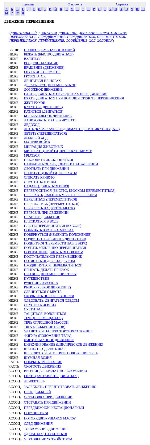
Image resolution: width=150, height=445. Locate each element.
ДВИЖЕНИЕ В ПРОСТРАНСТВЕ (103, 33)
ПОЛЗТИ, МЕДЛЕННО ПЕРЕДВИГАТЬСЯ (55, 248)
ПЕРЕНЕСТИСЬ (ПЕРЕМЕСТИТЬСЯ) (51, 204)
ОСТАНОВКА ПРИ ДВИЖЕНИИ (48, 397)
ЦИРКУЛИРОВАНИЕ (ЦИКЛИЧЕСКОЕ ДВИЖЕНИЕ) (63, 344)
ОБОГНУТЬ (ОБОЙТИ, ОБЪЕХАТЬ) (50, 173)
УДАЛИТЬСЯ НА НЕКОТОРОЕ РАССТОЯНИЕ (58, 331)
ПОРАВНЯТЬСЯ (36, 413)
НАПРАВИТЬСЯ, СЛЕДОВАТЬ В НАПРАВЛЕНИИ (61, 164)
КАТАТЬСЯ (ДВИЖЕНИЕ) (43, 107)
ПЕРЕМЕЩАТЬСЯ (23, 40)
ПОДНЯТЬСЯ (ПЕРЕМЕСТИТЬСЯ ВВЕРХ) (55, 243)
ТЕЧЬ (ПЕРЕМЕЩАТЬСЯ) (43, 318)
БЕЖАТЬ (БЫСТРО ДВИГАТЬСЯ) (49, 54)
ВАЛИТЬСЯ (33, 58)
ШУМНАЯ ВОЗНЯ (38, 357)
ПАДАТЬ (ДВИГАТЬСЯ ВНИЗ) (46, 186)
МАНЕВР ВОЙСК (37, 142)
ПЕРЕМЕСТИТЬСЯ (111, 37)
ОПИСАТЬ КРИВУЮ (39, 177)
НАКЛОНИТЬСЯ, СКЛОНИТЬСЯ (48, 160)
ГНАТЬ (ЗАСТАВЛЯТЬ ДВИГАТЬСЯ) (51, 376)
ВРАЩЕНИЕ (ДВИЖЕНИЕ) (44, 67)
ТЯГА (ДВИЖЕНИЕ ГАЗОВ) (44, 327)
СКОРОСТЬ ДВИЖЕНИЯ (42, 366)
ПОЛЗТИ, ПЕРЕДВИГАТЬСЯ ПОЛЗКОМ (53, 252)
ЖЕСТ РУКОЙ (34, 102)
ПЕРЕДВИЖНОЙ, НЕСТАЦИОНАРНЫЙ (54, 407)
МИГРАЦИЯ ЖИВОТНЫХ (43, 146)
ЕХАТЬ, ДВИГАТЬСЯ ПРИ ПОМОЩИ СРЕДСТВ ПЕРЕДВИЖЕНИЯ (74, 98)
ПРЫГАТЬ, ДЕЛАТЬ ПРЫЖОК (46, 269)
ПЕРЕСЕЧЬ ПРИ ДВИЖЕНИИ (46, 212)
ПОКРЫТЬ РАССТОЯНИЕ (43, 362)
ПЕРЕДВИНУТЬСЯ (81, 37)
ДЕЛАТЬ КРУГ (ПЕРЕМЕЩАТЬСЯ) (50, 85)
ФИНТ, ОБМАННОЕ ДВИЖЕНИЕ (49, 340)
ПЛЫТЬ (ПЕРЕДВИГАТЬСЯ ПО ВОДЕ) (53, 226)
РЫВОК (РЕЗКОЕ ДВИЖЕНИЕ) (47, 287)
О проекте (75, 4)
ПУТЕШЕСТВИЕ (36, 278)
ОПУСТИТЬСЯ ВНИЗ (40, 182)
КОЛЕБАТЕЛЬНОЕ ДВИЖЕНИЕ (48, 116)
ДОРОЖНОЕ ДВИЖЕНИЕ (43, 89)
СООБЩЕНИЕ (76, 40)
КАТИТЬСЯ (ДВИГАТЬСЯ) (43, 111)
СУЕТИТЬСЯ (33, 309)
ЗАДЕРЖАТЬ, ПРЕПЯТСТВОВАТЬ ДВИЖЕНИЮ (60, 386)
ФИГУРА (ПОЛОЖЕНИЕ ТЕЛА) (47, 335)
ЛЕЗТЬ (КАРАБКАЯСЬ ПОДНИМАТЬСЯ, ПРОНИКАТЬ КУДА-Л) (72, 129)
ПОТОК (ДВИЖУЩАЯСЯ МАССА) (50, 418)
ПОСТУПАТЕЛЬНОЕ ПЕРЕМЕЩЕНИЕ (53, 256)
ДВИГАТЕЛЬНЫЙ (24, 33)
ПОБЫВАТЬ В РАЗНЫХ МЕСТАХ (49, 230)
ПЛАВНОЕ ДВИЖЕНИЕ (42, 217)
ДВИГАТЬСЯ (47, 33)
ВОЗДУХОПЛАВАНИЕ (41, 63)
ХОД (92, 40)
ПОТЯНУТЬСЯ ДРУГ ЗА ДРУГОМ (49, 261)
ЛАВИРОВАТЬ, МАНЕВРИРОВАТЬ (50, 120)
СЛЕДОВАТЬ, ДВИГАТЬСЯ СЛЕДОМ (51, 300)
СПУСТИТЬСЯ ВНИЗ (40, 305)
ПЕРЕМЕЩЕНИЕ (51, 40)
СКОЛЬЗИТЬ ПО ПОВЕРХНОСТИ (49, 296)
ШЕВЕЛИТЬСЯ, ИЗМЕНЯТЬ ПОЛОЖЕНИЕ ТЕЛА (61, 353)
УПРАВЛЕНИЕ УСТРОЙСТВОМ (48, 439)
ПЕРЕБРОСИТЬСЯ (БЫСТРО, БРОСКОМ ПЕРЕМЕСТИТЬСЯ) (70, 190)
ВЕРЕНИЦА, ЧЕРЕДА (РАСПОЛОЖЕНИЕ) (55, 371)
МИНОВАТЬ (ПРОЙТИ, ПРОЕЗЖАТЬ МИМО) (58, 151)
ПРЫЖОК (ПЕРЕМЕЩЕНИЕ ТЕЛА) (50, 274)
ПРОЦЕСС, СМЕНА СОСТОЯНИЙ (49, 50)
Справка (122, 4)
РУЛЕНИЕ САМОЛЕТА (41, 283)
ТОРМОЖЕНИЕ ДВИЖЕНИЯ (45, 429)
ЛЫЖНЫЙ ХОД (36, 138)
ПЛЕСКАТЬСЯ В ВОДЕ (41, 221)
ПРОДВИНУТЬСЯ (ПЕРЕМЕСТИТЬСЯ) (53, 265)
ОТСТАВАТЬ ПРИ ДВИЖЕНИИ (47, 402)
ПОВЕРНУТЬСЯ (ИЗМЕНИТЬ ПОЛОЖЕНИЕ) (57, 234)
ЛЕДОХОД (31, 124)
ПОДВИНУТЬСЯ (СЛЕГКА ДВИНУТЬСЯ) (55, 239)
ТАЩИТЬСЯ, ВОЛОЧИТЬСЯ (45, 313)
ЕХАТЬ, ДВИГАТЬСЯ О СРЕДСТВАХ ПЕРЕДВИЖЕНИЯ (65, 94)
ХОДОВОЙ (105, 40)
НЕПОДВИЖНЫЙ (37, 392)
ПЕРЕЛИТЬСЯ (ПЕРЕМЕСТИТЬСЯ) (50, 199)
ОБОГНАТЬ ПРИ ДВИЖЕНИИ (46, 168)
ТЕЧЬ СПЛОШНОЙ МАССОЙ (46, 322)
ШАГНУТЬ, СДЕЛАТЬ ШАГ (45, 349)
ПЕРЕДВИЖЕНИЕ (52, 37)
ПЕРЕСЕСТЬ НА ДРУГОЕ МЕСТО (49, 208)
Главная (28, 4)
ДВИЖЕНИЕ (68, 33)
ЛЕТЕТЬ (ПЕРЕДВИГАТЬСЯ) (45, 133)
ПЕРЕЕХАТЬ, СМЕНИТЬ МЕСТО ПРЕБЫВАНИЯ (60, 195)
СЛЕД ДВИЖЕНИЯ (38, 423)
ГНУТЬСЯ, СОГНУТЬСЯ (42, 72)
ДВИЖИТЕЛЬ (34, 381)
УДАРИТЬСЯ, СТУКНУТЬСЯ (45, 434)
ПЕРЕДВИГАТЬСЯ (23, 37)
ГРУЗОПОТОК (35, 76)
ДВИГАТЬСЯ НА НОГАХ (42, 80)
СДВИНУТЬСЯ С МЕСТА (43, 291)
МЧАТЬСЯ (32, 155)
